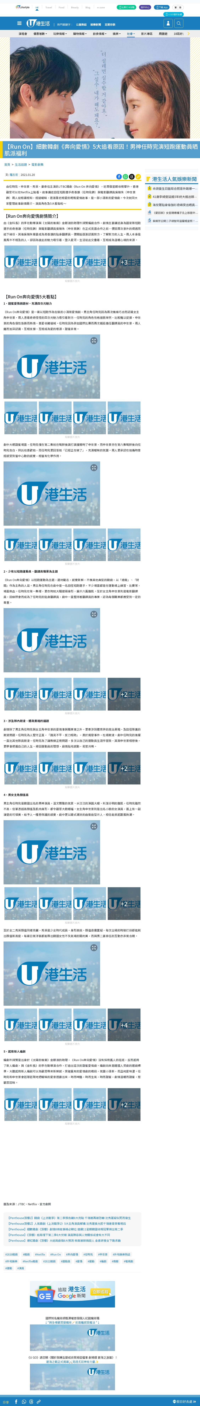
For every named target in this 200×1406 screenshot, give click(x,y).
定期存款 (110, 24)
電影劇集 (38, 164)
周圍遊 (163, 33)
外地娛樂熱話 (122, 1254)
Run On (56, 1254)
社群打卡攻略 (128, 7)
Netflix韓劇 (31, 1261)
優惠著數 (39, 33)
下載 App (163, 7)
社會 (130, 33)
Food (61, 7)
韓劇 (27, 1254)
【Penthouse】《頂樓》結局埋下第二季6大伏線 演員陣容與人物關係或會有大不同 (58, 1235)
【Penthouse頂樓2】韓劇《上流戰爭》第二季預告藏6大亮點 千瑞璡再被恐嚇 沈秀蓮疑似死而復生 (69, 1218)
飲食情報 (98, 33)
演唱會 (23, 33)
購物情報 (78, 33)
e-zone (101, 7)
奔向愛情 (72, 1254)
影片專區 (147, 33)
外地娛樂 (12, 1261)
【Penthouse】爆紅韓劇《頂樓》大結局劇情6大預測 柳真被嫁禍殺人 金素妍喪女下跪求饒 (64, 1240)
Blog (88, 7)
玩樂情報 (59, 33)
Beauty (75, 7)
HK (37, 7)
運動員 (66, 1261)
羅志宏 (14, 174)
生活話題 (21, 164)
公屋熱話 (81, 24)
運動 (91, 1261)
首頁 (7, 164)
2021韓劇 (50, 1261)
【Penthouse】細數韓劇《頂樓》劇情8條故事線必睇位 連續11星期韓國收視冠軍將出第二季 (65, 1229)
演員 (21, 1268)
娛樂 (116, 33)
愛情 (79, 1261)
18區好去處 (181, 33)
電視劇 (129, 1261)
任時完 (89, 1254)
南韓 (116, 1261)
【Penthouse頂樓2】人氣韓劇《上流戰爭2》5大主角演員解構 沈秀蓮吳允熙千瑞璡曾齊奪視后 (66, 1223)
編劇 (103, 1261)
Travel (49, 7)
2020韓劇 (12, 1254)
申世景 (104, 1254)
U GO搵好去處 (175, 14)
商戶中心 (145, 7)
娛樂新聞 (95, 24)
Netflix (40, 1254)
